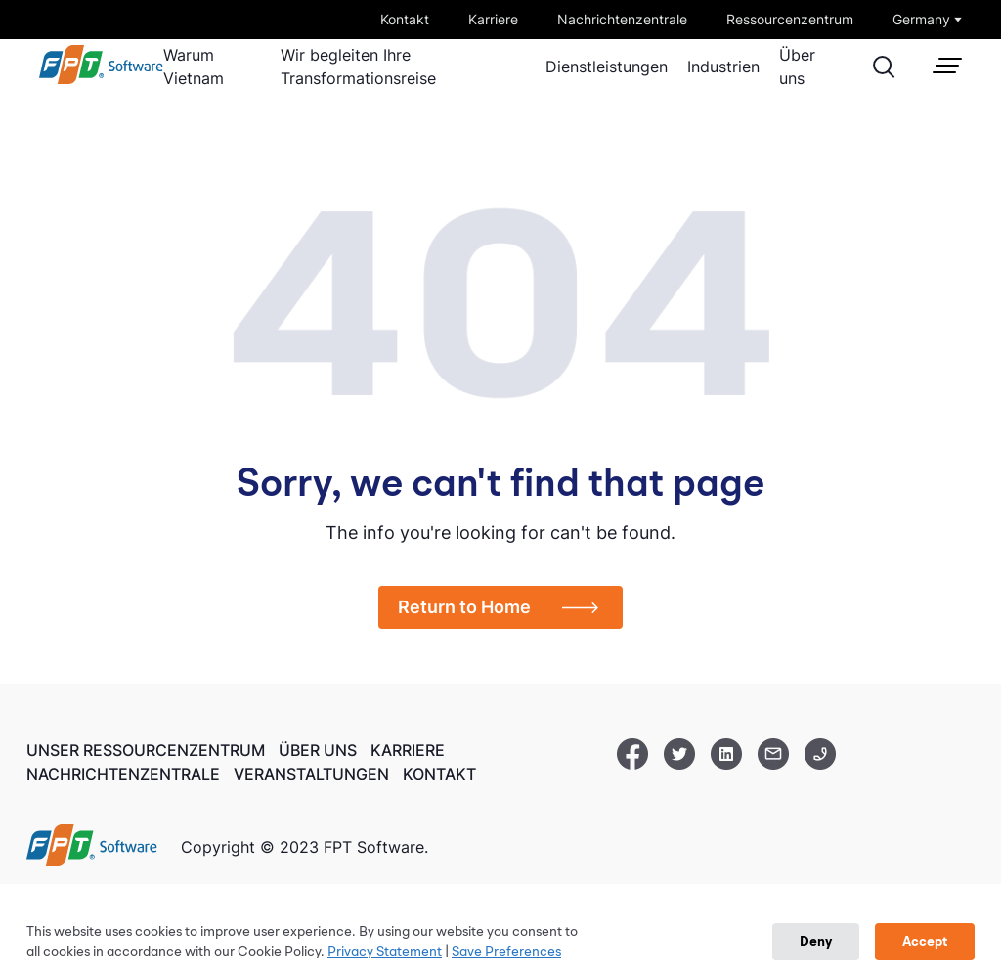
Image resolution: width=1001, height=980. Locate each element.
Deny (816, 942)
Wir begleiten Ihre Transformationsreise (358, 66)
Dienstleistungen (606, 66)
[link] (101, 79)
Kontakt (404, 19)
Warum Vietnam (193, 66)
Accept (924, 942)
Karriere (493, 19)
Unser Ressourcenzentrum (145, 750)
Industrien (723, 66)
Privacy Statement (384, 951)
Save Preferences (506, 951)
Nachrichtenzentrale (622, 19)
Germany (921, 19)
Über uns (797, 66)
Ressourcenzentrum (789, 19)
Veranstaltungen (311, 772)
